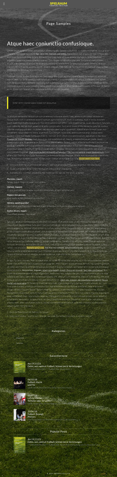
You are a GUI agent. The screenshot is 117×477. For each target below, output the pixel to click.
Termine (19, 343)
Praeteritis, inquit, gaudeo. (19, 139)
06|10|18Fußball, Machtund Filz (35, 382)
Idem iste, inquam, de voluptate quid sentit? (80, 280)
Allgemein (20, 338)
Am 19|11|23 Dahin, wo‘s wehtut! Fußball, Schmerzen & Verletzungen (55, 365)
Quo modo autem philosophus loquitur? (48, 152)
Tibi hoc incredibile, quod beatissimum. (85, 152)
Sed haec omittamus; (93, 270)
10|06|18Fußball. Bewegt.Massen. (36, 414)
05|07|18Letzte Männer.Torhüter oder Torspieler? (40, 398)
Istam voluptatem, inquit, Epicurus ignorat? (62, 270)
